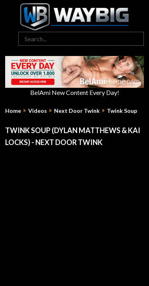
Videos (37, 111)
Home (13, 111)
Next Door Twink (77, 111)
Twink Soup (122, 111)
